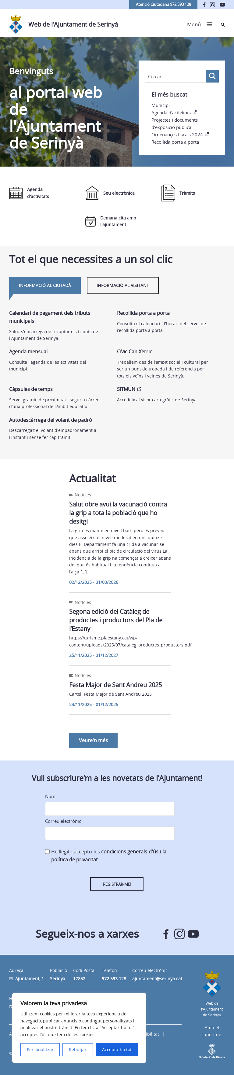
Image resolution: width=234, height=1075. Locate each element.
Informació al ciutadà (45, 285)
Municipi (160, 105)
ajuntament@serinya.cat (157, 978)
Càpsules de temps (31, 389)
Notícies (83, 495)
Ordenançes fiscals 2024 (177, 134)
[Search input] (175, 76)
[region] (79, 1028)
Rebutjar (78, 1049)
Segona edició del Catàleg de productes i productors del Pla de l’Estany (115, 620)
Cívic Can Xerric (134, 351)
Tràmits (178, 193)
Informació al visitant (123, 285)
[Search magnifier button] (212, 76)
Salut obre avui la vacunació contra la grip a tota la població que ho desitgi (118, 512)
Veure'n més (93, 740)
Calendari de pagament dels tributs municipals (49, 317)
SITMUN (126, 389)
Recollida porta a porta (175, 142)
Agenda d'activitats (171, 112)
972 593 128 (114, 978)
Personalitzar (40, 1049)
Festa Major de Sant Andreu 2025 (115, 685)
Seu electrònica (110, 193)
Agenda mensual (28, 351)
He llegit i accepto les (108, 855)
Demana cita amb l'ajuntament (110, 221)
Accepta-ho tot (117, 1049)
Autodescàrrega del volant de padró (50, 420)
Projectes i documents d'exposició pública (174, 123)
